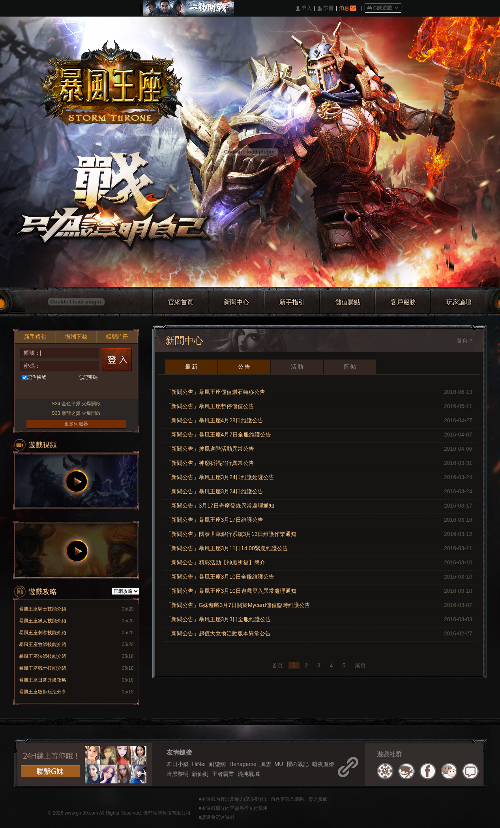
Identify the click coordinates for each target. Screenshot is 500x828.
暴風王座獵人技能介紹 (42, 621)
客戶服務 (403, 302)
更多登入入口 (118, 391)
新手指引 (292, 302)
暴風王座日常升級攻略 (42, 680)
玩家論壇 (459, 302)
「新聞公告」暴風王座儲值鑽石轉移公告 (215, 392)
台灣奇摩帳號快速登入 (60, 391)
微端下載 (76, 336)
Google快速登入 (89, 391)
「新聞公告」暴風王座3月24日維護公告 (214, 491)
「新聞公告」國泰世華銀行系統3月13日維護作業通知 (231, 534)
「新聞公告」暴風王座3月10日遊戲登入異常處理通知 (231, 591)
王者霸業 (223, 774)
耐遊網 (217, 764)
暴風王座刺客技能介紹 (42, 632)
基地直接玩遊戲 (75, 391)
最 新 (191, 366)
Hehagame (243, 764)
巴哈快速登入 (45, 391)
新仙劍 (200, 774)
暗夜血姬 (323, 764)
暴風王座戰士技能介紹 (42, 668)
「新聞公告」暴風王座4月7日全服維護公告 (219, 434)
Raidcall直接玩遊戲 (104, 391)
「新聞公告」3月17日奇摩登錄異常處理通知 (220, 505)
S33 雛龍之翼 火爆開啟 (76, 413)
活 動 (297, 366)
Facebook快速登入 (31, 391)
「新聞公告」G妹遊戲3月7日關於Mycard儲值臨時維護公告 (238, 605)
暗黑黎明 (178, 774)
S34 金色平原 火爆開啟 (76, 404)
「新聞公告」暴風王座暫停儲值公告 (210, 406)
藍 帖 (350, 366)
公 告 (244, 366)
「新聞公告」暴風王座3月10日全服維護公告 (220, 576)
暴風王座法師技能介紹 (42, 656)
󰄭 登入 (303, 8)
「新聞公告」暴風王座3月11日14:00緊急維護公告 (227, 548)
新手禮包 (35, 336)
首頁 (462, 340)
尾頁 (360, 665)
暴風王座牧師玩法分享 (42, 692)
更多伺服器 (76, 424)
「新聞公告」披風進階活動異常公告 (210, 449)
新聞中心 (236, 302)
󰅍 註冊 (325, 8)
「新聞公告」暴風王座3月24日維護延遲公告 (220, 477)
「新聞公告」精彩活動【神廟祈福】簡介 (215, 562)
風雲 (265, 764)
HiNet (199, 764)
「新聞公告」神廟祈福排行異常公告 (210, 463)
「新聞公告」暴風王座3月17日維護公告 (214, 520)
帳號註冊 (117, 336)
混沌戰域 (249, 774)
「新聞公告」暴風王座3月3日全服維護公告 (219, 619)
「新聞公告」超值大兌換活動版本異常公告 (218, 633)
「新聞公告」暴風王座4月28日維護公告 (214, 420)
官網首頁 (180, 302)
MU (278, 764)
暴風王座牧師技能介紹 (42, 644)
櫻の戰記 (298, 764)
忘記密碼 (88, 377)
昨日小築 (178, 764)
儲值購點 (347, 302)
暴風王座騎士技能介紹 (42, 609)
